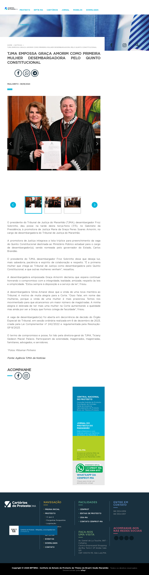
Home (9, 45)
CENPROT (84, 509)
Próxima (97, 143)
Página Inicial (52, 509)
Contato (24, 25)
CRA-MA (84, 517)
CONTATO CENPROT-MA (91, 521)
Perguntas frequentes (56, 520)
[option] (53, 145)
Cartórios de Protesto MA (20, 509)
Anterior (10, 143)
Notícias (18, 45)
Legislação (51, 523)
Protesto (25, 10)
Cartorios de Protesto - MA (11, 13)
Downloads (92, 10)
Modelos (77, 10)
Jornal (65, 10)
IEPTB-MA (38, 10)
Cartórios (52, 10)
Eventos (49, 539)
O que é (50, 517)
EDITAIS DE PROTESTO (90, 513)
